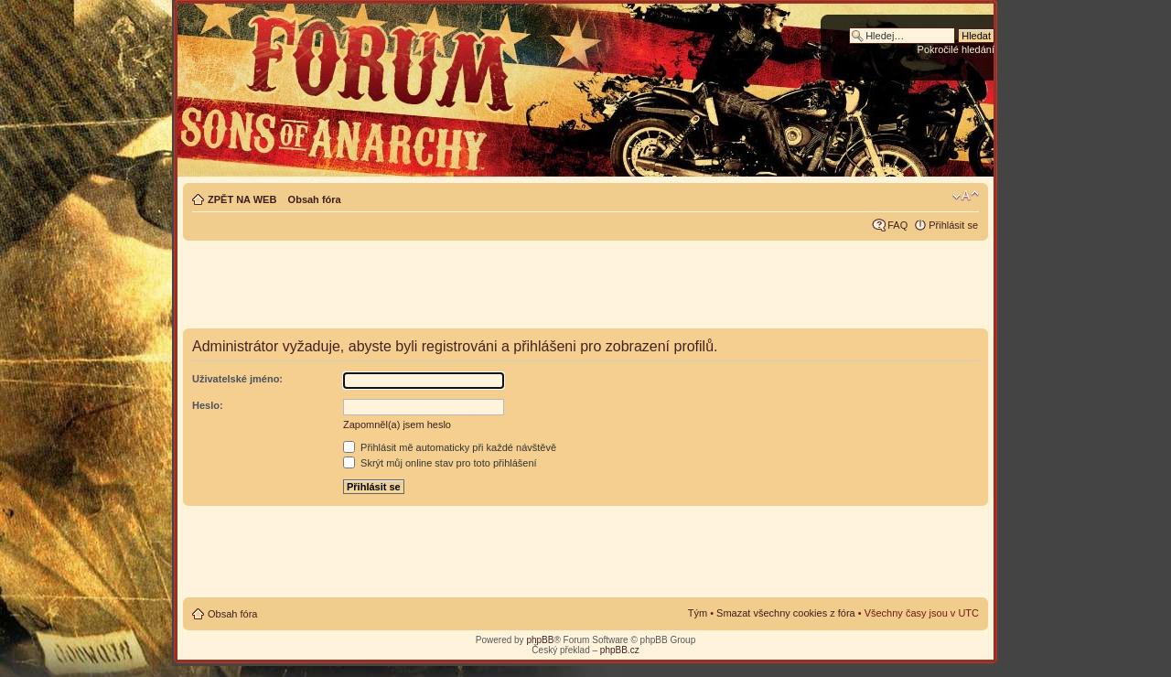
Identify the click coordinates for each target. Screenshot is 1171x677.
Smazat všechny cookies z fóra (785, 612)
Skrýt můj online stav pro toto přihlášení (440, 462)
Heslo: (207, 405)
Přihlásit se (953, 225)
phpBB (539, 640)
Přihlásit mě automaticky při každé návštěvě (449, 447)
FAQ (897, 225)
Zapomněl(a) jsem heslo (397, 424)
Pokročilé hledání (956, 49)
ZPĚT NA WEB (242, 199)
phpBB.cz (619, 650)
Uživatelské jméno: (237, 378)
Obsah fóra (314, 199)
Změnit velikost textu (965, 196)
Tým (697, 612)
